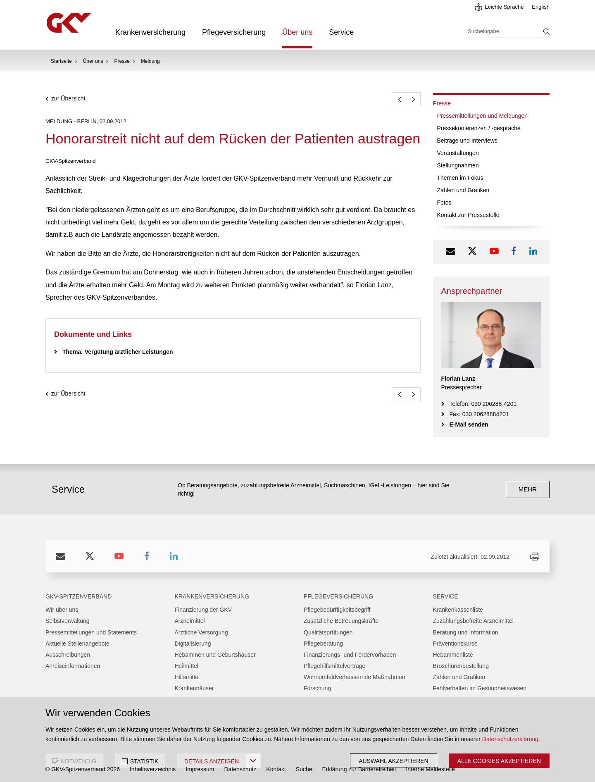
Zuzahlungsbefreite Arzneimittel (473, 620)
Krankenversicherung (150, 32)
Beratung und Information (465, 632)
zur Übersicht (68, 98)
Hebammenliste (453, 654)
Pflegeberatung (323, 643)
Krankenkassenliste (458, 609)
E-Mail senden (469, 424)
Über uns (297, 32)
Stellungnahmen (458, 165)
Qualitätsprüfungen (328, 632)
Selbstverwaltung (67, 620)
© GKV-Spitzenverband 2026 (82, 769)
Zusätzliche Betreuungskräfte (341, 620)
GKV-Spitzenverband (78, 596)
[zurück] (400, 99)
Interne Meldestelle (430, 769)
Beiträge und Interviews (467, 140)
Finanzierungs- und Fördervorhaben (350, 654)
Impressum (200, 769)
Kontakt (276, 769)
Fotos (444, 202)
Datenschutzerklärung (510, 739)
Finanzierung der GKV (203, 609)
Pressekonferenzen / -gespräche (479, 128)
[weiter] (414, 99)
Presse (121, 61)
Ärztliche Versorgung (201, 632)
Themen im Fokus (460, 177)
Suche (304, 769)
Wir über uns (61, 609)
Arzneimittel (190, 620)
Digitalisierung (193, 643)
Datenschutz (240, 769)
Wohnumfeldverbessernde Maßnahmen (354, 677)
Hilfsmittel (187, 677)
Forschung (317, 688)
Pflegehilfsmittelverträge (334, 666)
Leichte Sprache (504, 7)
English (541, 7)
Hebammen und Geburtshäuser (215, 654)
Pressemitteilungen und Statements (91, 632)
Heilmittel (187, 666)
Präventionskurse (455, 643)
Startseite (61, 61)
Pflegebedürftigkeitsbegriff (337, 609)
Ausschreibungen (67, 654)
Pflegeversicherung (234, 32)
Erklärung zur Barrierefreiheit (359, 769)
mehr (528, 489)
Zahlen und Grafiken (463, 190)
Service (341, 32)
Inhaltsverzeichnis (153, 769)
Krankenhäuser (194, 688)
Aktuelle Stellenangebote (77, 643)
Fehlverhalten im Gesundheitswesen (479, 688)
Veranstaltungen (458, 153)
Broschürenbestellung (461, 666)
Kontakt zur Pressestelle (468, 215)
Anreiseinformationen (72, 666)
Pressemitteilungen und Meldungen (482, 115)
